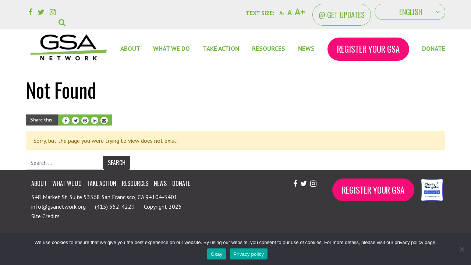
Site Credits (45, 216)
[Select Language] (410, 12)
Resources (268, 49)
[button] (63, 17)
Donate (433, 49)
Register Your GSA (368, 49)
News (306, 49)
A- (281, 13)
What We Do (171, 49)
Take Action (221, 49)
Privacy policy (248, 254)
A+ (300, 12)
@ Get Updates (342, 14)
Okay (216, 254)
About (130, 49)
